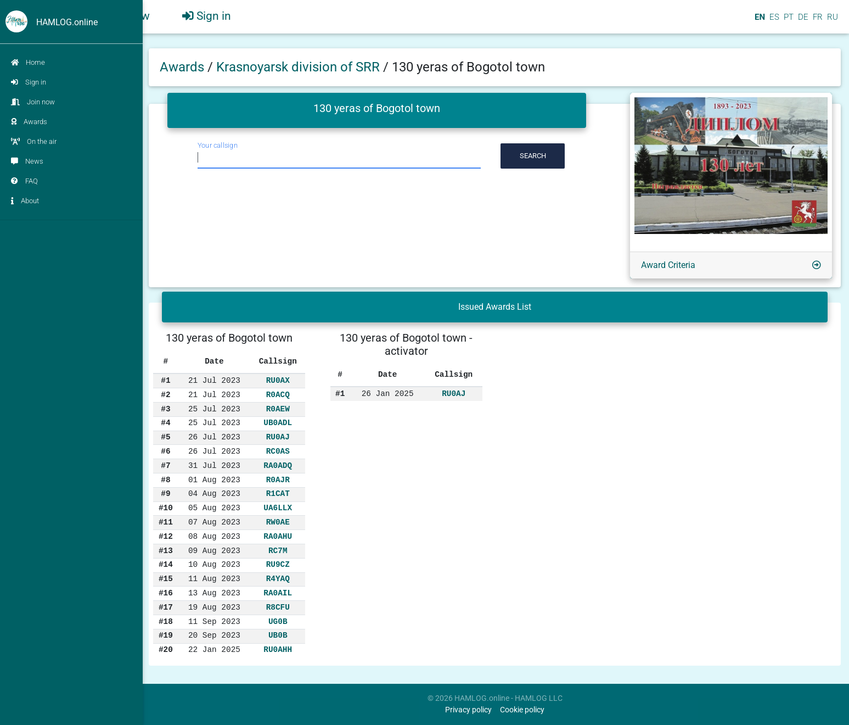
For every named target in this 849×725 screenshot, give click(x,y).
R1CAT (278, 493)
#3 (165, 409)
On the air (34, 141)
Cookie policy (522, 710)
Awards (29, 122)
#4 (165, 423)
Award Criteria (668, 265)
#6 (165, 451)
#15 (166, 579)
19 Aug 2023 (214, 607)
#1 (165, 380)
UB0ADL (277, 423)
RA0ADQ (277, 465)
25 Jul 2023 (214, 409)
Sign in (28, 82)
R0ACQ (278, 395)
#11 (166, 522)
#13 (166, 550)
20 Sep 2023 (214, 635)
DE (802, 21)
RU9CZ (278, 564)
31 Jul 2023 (214, 465)
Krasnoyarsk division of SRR (299, 67)
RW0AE (278, 522)
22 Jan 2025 (214, 649)
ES (773, 21)
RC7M (278, 550)
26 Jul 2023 (214, 437)
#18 (166, 621)
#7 (165, 465)
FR (817, 21)
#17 (166, 607)
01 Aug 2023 (214, 480)
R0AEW (278, 409)
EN (758, 21)
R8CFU (278, 607)
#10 (166, 508)
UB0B (278, 635)
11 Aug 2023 (214, 579)
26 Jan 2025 (388, 393)
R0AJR (278, 480)
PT (787, 21)
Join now (33, 102)
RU (832, 21)
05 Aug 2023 (214, 508)
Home (28, 62)
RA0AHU (277, 536)
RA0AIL (277, 593)
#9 (165, 493)
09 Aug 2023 (214, 550)
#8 (165, 480)
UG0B (278, 621)
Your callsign (218, 145)
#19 (166, 635)
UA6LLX (277, 508)
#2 (165, 395)
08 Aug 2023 (214, 536)
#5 (165, 437)
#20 (166, 649)
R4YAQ (278, 579)
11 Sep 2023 (214, 621)
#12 (166, 536)
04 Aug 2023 (214, 493)
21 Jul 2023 (214, 380)
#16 (166, 593)
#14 (166, 564)
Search (533, 156)
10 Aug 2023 (214, 564)
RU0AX (278, 380)
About (25, 201)
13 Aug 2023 (214, 593)
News (27, 161)
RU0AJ (278, 437)
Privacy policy (468, 710)
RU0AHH (277, 649)
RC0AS (278, 451)
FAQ (24, 181)
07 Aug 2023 (214, 522)
